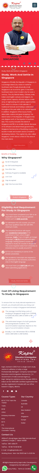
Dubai (23, 423)
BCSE (3, 409)
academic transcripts (18, 233)
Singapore (24, 416)
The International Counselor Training (8, 429)
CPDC (4, 412)
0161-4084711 (12, 444)
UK (22, 407)
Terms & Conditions (25, 469)
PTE (3, 425)
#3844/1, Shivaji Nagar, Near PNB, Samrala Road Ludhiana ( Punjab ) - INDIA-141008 (19, 439)
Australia (24, 404)
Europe (23, 420)
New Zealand (25, 410)
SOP (22, 266)
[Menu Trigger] (34, 5)
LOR (26, 266)
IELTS (17, 239)
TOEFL (15, 237)
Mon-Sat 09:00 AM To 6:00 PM (24, 453)
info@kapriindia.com (14, 450)
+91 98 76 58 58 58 (14, 447)
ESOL (3, 419)
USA (22, 413)
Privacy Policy (11, 469)
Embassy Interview (8, 415)
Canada (24, 401)
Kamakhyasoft (24, 465)
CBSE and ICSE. (22, 219)
